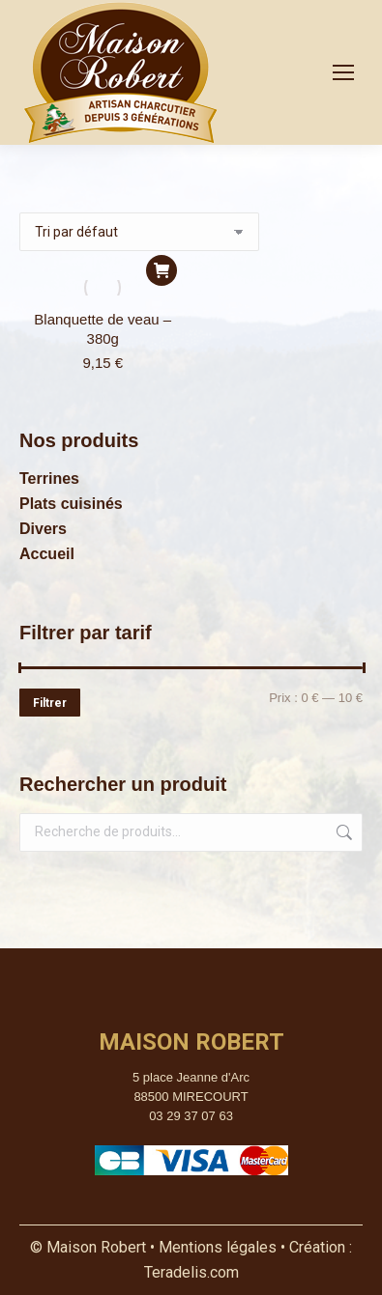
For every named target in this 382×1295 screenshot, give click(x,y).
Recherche (342, 832)
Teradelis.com (191, 1272)
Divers (43, 529)
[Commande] (139, 231)
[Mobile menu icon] (343, 72)
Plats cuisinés (71, 503)
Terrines (49, 478)
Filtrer (50, 703)
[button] (161, 270)
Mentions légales (219, 1247)
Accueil (46, 554)
